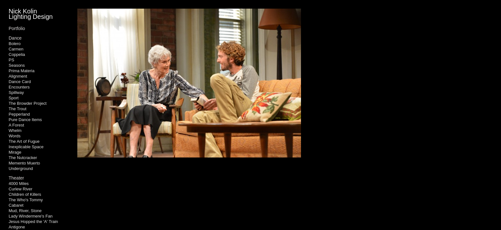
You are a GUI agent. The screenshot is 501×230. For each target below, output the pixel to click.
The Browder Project (28, 103)
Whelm (15, 130)
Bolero (15, 43)
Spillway (16, 92)
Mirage (15, 152)
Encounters (19, 87)
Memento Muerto (24, 163)
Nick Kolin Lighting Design (31, 14)
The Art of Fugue (24, 141)
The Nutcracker (23, 157)
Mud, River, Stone (25, 210)
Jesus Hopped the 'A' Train (33, 221)
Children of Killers (25, 194)
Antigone (17, 227)
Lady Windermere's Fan (31, 216)
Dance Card (20, 81)
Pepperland (19, 114)
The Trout (18, 108)
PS (11, 59)
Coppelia (17, 54)
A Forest (16, 125)
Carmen (16, 49)
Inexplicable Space (26, 146)
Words (14, 136)
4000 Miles (19, 183)
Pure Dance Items (25, 119)
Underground (21, 168)
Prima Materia (22, 70)
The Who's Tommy (26, 199)
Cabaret (16, 205)
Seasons (17, 65)
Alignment (18, 76)
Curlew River (20, 189)
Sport (14, 98)
